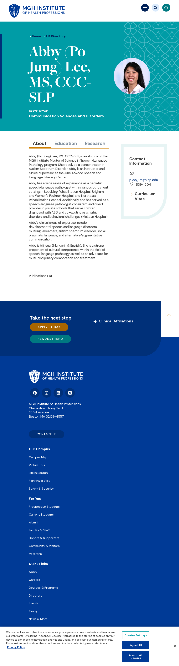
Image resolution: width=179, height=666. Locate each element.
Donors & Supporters (44, 538)
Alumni (33, 522)
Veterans (35, 554)
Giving (33, 611)
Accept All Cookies (135, 656)
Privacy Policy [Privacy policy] (16, 647)
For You (35, 498)
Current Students (41, 514)
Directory (35, 595)
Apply (33, 572)
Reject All (136, 645)
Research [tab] (95, 143)
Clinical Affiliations (116, 321)
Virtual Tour (37, 465)
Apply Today (49, 327)
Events (33, 603)
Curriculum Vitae (145, 196)
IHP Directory (55, 36)
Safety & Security (41, 489)
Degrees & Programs (43, 588)
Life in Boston (38, 473)
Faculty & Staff (39, 530)
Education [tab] (65, 143)
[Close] (175, 646)
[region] (89, 646)
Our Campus (39, 449)
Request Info (50, 339)
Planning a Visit (39, 481)
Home (36, 36)
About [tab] (40, 143)
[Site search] (155, 8)
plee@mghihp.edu (143, 180)
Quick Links (38, 564)
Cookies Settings (136, 635)
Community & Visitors (44, 546)
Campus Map (38, 457)
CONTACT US (47, 434)
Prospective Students (44, 507)
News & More (38, 619)
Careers (34, 580)
